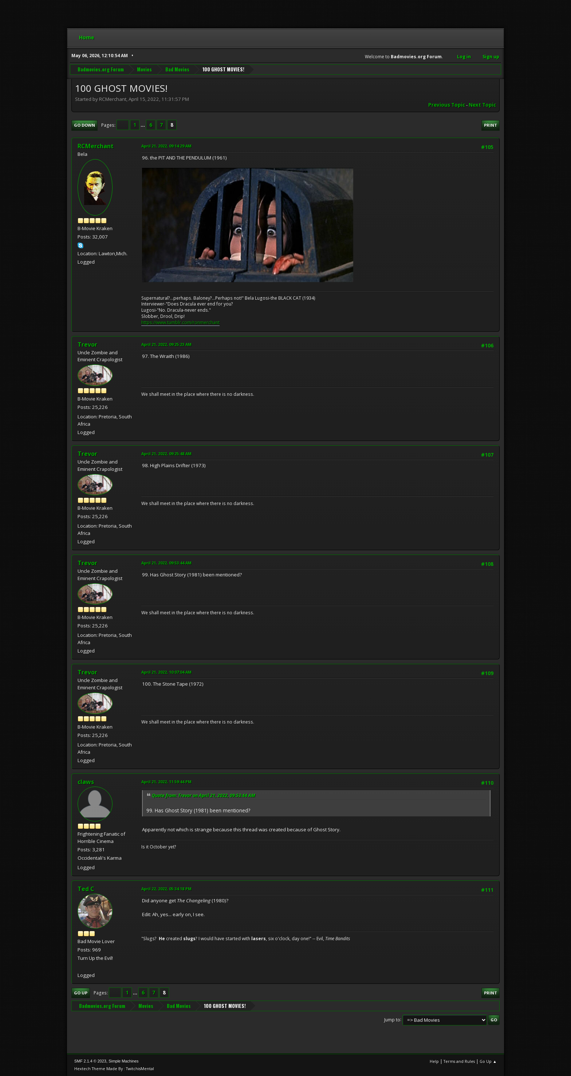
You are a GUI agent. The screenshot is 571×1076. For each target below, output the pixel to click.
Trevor (87, 344)
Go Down (84, 125)
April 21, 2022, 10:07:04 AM (166, 672)
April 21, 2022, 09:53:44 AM (166, 562)
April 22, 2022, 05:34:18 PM (166, 888)
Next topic (482, 105)
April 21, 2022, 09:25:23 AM (166, 344)
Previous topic (446, 105)
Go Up (80, 993)
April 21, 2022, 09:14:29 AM (166, 146)
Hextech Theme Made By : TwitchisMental (114, 1068)
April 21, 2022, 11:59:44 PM (166, 781)
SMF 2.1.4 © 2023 (90, 1061)
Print (490, 125)
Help (434, 1061)
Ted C (86, 889)
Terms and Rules (459, 1061)
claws (86, 782)
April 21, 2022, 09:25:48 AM (166, 453)
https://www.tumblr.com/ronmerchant (180, 322)
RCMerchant (96, 146)
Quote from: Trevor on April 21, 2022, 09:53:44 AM (203, 795)
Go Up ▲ (488, 1061)
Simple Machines (123, 1061)
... (143, 125)
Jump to (392, 1019)
